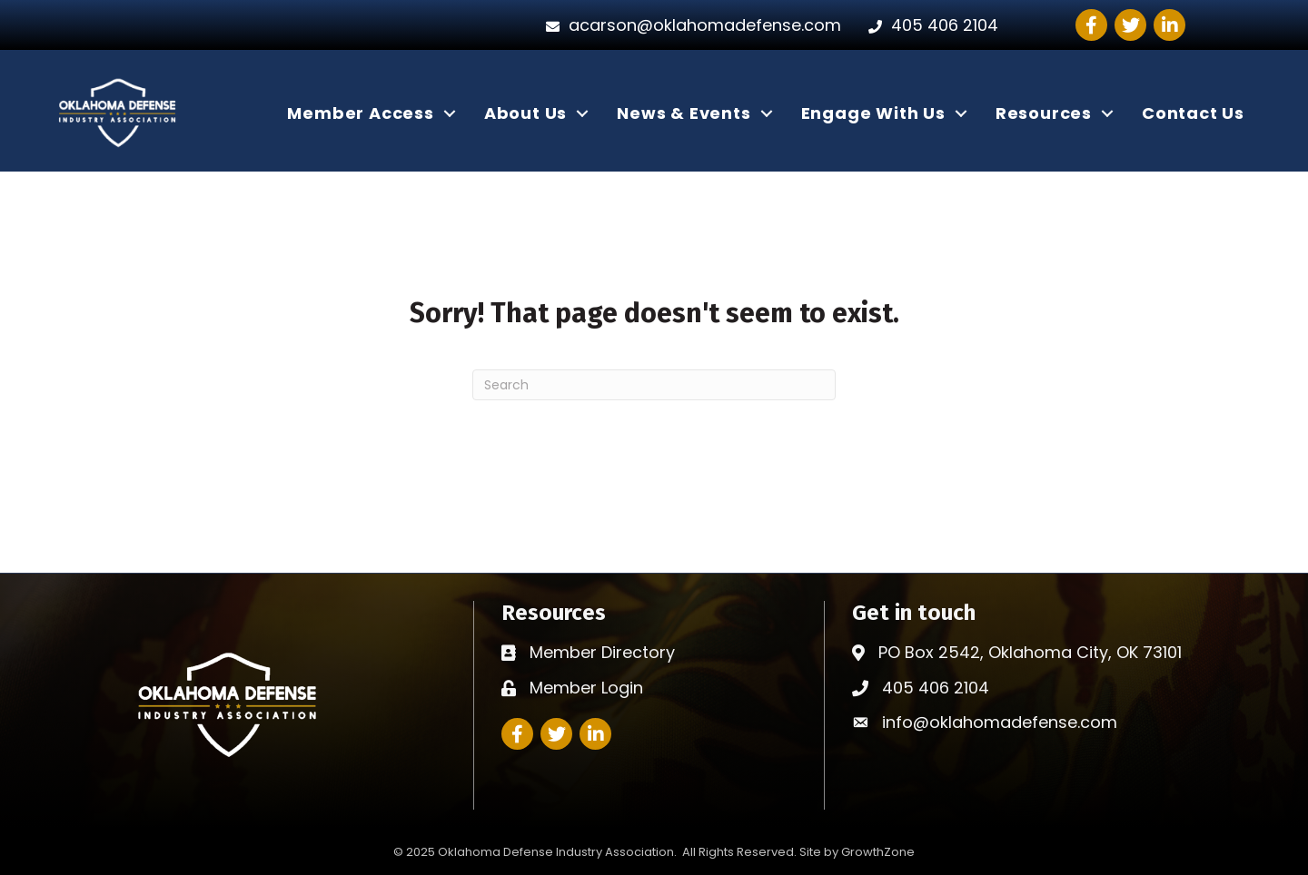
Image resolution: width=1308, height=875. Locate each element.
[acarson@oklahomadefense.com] (689, 25)
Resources (1044, 113)
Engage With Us (873, 113)
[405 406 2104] (928, 25)
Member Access (360, 113)
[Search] (654, 384)
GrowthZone (878, 851)
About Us (525, 113)
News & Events (683, 113)
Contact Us (1193, 113)
